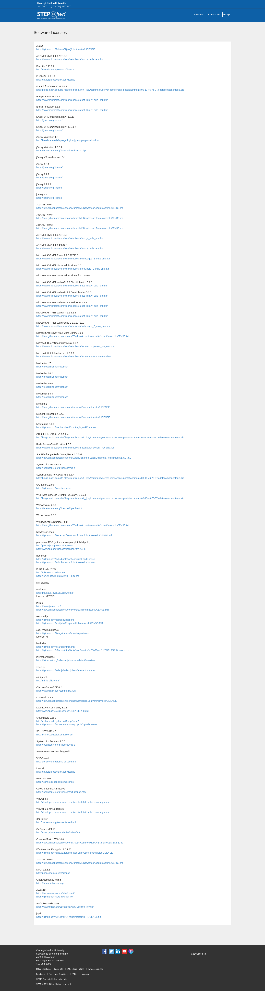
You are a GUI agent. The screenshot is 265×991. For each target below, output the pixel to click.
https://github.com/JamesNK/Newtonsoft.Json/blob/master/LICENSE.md (74, 535)
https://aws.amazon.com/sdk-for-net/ (55, 893)
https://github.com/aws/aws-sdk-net (54, 896)
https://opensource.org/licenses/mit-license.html (61, 792)
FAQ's (74, 974)
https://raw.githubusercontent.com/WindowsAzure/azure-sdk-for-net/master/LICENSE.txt (82, 336)
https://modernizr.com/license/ (52, 366)
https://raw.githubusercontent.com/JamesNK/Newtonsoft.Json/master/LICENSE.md (79, 208)
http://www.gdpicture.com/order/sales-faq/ (58, 832)
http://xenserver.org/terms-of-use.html (56, 761)
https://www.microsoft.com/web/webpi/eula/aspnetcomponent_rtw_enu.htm (75, 346)
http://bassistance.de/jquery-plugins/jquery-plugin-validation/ (67, 140)
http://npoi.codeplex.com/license (53, 873)
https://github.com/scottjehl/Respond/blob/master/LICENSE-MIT (69, 623)
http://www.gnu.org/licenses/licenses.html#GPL (61, 549)
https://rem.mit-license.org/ (50, 883)
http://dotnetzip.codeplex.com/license (55, 79)
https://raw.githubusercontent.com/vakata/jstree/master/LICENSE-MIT (72, 609)
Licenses (85, 974)
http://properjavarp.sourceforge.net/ (54, 545)
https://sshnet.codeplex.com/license (55, 782)
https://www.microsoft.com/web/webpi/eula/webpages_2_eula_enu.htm (73, 258)
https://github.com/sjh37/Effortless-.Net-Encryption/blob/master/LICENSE (74, 852)
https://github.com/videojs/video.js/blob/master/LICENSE (65, 670)
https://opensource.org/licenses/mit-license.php (61, 150)
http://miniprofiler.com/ (47, 680)
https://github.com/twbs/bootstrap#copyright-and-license (65, 559)
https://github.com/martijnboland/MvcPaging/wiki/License (66, 427)
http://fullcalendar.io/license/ (50, 572)
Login (226, 15)
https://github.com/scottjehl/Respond (55, 619)
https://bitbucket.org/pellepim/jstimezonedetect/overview (65, 660)
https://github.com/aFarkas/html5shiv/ (56, 646)
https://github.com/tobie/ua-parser (54, 488)
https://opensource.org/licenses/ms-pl (56, 468)
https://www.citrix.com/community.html (56, 690)
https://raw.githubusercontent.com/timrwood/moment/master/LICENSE (73, 407)
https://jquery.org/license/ (49, 120)
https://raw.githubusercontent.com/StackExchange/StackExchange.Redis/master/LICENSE (83, 457)
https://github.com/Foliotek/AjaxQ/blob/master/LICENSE (65, 49)
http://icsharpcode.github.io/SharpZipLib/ (57, 721)
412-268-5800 (43, 963)
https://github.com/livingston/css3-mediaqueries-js (62, 633)
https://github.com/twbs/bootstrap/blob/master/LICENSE (65, 562)
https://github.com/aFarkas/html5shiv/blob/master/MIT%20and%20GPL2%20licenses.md (82, 650)
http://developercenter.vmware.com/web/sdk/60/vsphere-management (73, 802)
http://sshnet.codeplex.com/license (54, 734)
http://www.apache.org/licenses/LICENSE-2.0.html (62, 711)
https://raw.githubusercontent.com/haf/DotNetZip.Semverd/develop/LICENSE (76, 700)
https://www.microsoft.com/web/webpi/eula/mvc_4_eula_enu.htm (70, 59)
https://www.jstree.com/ (48, 606)
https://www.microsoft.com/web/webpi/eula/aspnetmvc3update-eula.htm (73, 356)
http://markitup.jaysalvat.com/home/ (55, 592)
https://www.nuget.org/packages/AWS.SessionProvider (65, 906)
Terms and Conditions (58, 974)
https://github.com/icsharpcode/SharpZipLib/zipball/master (66, 724)
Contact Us (214, 14)
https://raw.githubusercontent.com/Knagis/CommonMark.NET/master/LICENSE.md (79, 842)
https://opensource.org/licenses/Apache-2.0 (59, 508)
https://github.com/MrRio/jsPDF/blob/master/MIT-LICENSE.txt (68, 917)
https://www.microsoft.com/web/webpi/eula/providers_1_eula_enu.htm (73, 268)
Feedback (40, 974)
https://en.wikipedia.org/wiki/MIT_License (57, 576)
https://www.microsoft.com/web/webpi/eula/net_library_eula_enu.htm (72, 100)
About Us (198, 14)
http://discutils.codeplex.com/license (55, 69)
